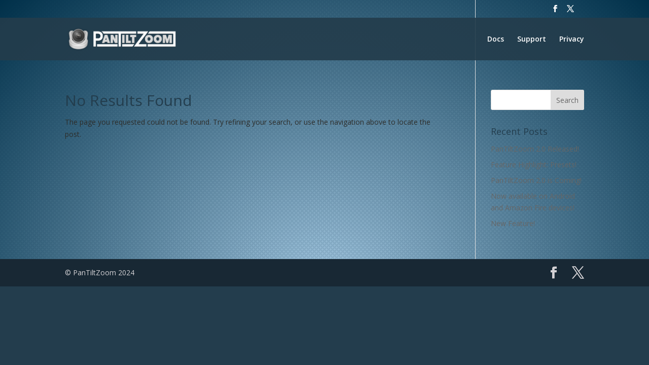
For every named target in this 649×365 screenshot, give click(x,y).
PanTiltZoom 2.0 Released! (535, 149)
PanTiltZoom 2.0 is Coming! (536, 180)
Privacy (571, 39)
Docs (495, 39)
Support (531, 39)
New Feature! (513, 223)
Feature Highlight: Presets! (533, 164)
